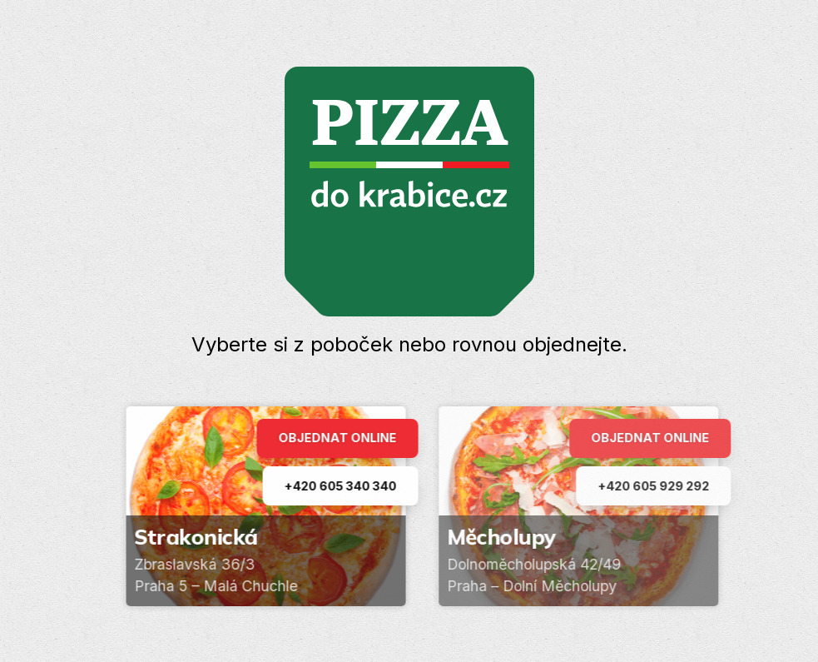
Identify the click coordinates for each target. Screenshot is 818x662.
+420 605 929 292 (660, 486)
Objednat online (340, 438)
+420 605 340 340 (343, 486)
